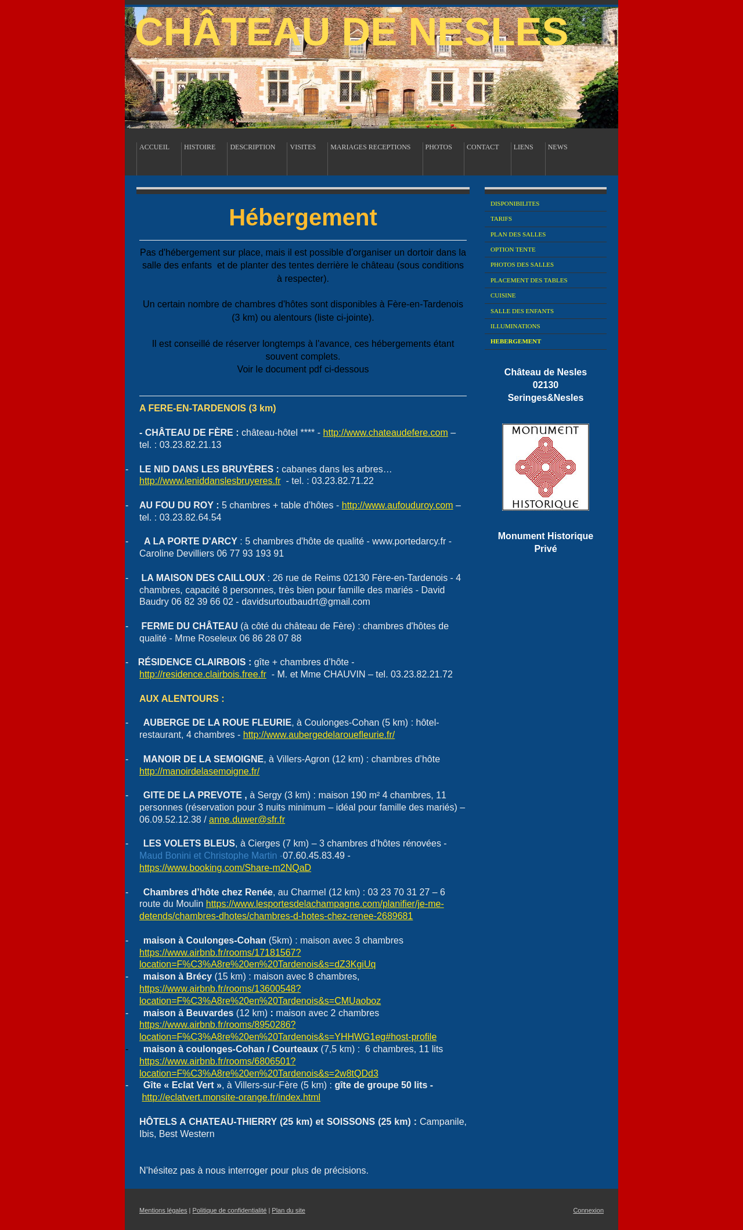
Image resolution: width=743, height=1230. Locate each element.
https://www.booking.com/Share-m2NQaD (225, 868)
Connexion (588, 1210)
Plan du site (288, 1210)
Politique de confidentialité (230, 1210)
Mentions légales (163, 1210)
